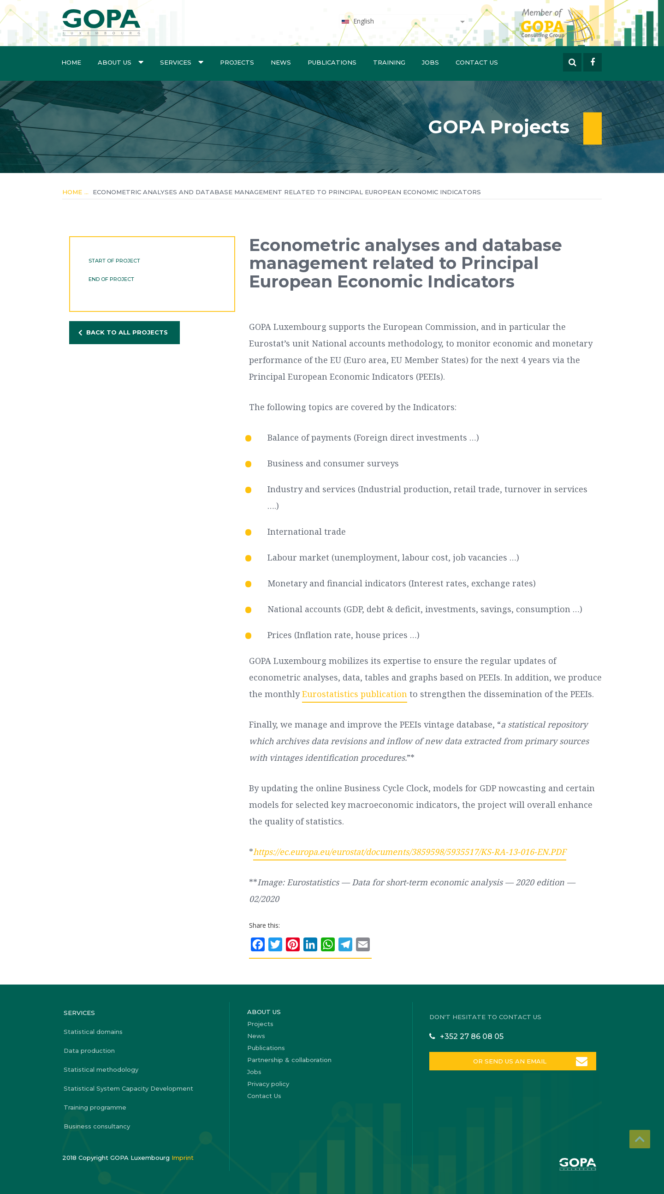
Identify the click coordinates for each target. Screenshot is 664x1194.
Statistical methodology (101, 1069)
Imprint (183, 1157)
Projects (237, 62)
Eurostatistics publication (354, 693)
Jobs (430, 62)
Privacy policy (268, 1083)
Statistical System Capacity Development (128, 1088)
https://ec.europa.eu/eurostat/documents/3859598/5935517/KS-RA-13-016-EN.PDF (409, 851)
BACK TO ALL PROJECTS (127, 332)
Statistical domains (93, 1031)
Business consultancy (97, 1126)
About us (120, 62)
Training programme (95, 1107)
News (281, 62)
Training (389, 62)
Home (71, 62)
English (357, 21)
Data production (89, 1050)
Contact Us (477, 62)
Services (181, 62)
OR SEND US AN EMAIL (509, 1061)
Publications (332, 62)
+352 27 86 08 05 (472, 1036)
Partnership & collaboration (289, 1059)
